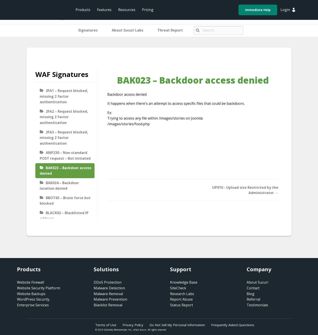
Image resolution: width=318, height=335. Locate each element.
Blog (250, 293)
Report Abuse (181, 299)
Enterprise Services (33, 305)
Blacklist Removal (108, 305)
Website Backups (31, 293)
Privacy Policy (133, 325)
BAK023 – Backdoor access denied (65, 170)
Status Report (181, 305)
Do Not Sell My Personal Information (177, 325)
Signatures (88, 30)
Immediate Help (258, 10)
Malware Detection (109, 288)
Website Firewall (30, 282)
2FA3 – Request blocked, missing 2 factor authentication (64, 138)
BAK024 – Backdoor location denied (59, 185)
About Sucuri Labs (127, 30)
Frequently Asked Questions (232, 325)
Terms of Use (105, 325)
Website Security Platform (38, 288)
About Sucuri (257, 282)
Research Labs (182, 293)
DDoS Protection (107, 282)
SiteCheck (178, 288)
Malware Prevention (110, 299)
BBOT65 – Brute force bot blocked (65, 200)
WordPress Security (33, 299)
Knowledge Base (183, 282)
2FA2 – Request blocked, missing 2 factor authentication (64, 117)
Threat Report (170, 30)
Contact (253, 288)
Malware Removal (108, 293)
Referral (253, 299)
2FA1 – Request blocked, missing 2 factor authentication (64, 96)
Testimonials (257, 305)
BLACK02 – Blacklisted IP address (64, 215)
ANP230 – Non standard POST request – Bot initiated (65, 155)
